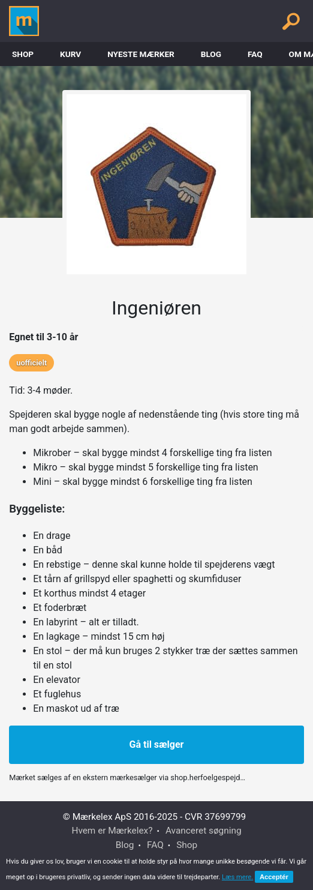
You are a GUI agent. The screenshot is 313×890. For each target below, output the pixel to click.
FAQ (255, 54)
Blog (211, 54)
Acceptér (274, 876)
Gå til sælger (157, 744)
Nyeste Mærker (140, 54)
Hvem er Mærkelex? (111, 830)
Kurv (70, 54)
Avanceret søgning (203, 830)
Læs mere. (237, 877)
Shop (23, 54)
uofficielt (31, 362)
